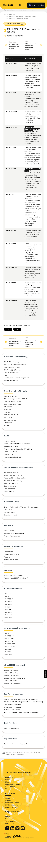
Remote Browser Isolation (14, 533)
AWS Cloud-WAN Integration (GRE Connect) (20, 699)
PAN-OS (12, 14)
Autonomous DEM (11, 559)
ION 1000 (7, 593)
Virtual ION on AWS (11, 670)
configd (27, 305)
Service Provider (10, 420)
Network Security (23, 752)
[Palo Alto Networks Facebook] (7, 830)
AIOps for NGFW (10, 396)
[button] (45, 674)
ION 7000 (7, 612)
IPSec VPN (8, 509)
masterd (30, 232)
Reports (7, 557)
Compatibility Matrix (13, 784)
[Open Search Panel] (21, 5)
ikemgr (30, 285)
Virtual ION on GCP (11, 675)
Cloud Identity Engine (12, 367)
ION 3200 (7, 607)
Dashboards (8, 551)
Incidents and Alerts (11, 554)
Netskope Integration (12, 709)
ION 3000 (7, 604)
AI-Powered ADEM (11, 446)
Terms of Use (10, 821)
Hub (5, 375)
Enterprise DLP (9, 488)
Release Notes (11, 752)
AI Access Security (11, 483)
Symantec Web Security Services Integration (21, 712)
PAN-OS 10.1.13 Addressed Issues (16, 18)
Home (5, 14)
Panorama (8, 417)
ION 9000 (8, 615)
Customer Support (12, 802)
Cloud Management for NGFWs (15, 399)
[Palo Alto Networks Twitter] (17, 830)
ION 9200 (7, 617)
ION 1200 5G (8, 638)
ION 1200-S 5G (9, 646)
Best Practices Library (12, 728)
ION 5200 (7, 609)
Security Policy (9, 512)
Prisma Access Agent (12, 536)
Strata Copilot (36, 5)
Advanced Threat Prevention (15, 478)
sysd (35, 237)
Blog (7, 782)
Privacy (8, 816)
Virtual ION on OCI (11, 681)
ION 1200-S (8, 599)
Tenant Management (11, 380)
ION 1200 (7, 596)
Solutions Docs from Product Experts (17, 744)
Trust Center (10, 819)
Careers (8, 800)
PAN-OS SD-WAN (11, 415)
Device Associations (11, 372)
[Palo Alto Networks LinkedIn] (12, 830)
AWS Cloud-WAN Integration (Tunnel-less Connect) (23, 702)
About (7, 798)
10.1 (32, 752)
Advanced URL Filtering (13, 475)
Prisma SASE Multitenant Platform (17, 443)
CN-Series (8, 407)
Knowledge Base (11, 807)
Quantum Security (11, 515)
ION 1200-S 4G (9, 644)
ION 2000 (7, 601)
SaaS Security (9, 491)
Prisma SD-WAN (10, 451)
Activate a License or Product (15, 364)
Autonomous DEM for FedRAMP (16, 578)
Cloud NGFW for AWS (12, 401)
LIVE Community (11, 805)
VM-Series (8, 422)
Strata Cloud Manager (12, 362)
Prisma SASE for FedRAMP (14, 575)
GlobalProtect (9, 530)
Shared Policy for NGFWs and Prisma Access (21, 507)
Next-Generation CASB (12, 457)
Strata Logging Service (12, 370)
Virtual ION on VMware (12, 683)
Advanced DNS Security (13, 480)
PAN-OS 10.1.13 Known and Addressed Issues (20, 16)
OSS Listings (10, 786)
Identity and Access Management (16, 378)
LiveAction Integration (12, 707)
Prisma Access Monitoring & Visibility (18, 449)
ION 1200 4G (9, 636)
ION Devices (8, 454)
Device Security (10, 486)
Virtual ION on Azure (11, 673)
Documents (9, 823)
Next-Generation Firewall (15, 754)
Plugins (7, 425)
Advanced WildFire (11, 472)
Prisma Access (9, 441)
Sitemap (8, 789)
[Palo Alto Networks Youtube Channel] (23, 830)
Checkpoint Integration (12, 704)
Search (7, 779)
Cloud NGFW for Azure (12, 404)
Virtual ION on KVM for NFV (14, 678)
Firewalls (7, 409)
